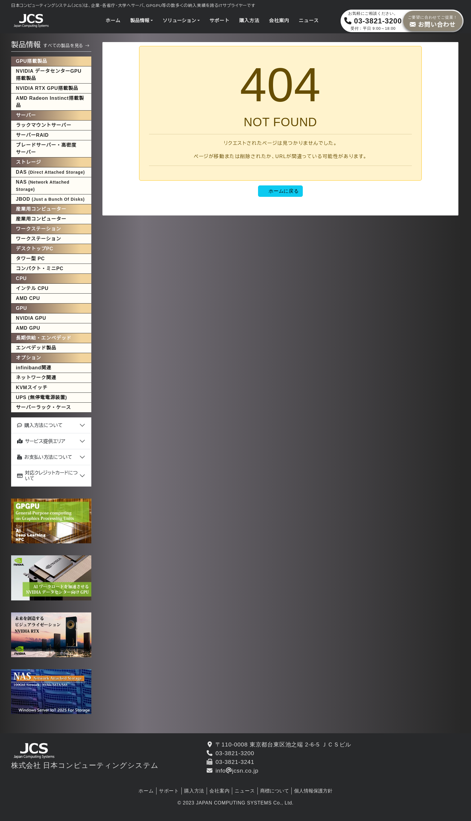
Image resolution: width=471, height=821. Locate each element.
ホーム (112, 20)
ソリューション (179, 20)
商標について (274, 790)
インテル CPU (32, 288)
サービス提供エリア (41, 441)
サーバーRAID (32, 135)
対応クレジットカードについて (47, 475)
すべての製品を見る (66, 45)
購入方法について (40, 425)
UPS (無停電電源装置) (41, 397)
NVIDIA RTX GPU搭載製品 (47, 88)
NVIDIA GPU (31, 318)
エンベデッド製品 (36, 347)
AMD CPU (28, 298)
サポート (219, 20)
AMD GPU (28, 328)
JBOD (50, 199)
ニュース (309, 20)
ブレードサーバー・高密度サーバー (46, 148)
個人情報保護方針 (313, 790)
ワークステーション (38, 238)
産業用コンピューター (41, 218)
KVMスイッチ (31, 387)
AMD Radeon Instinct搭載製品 (50, 102)
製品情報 (139, 20)
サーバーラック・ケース (43, 407)
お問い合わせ (433, 21)
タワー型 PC (30, 258)
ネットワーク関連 (36, 377)
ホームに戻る (280, 191)
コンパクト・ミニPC (39, 268)
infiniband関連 (33, 367)
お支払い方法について (44, 457)
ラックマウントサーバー (43, 125)
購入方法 (249, 20)
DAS (50, 172)
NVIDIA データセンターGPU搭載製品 (48, 75)
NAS (42, 185)
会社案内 (279, 20)
